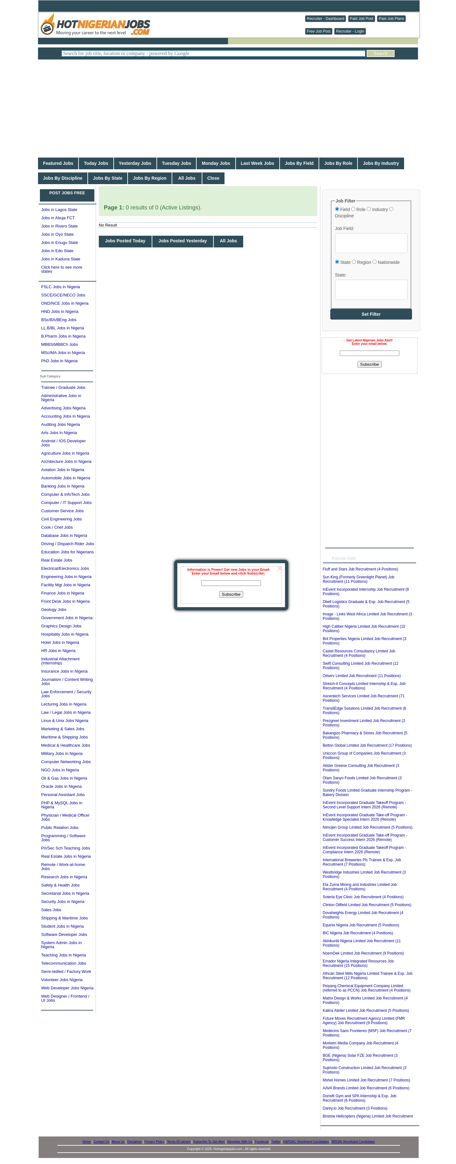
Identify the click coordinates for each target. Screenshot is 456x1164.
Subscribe (231, 594)
